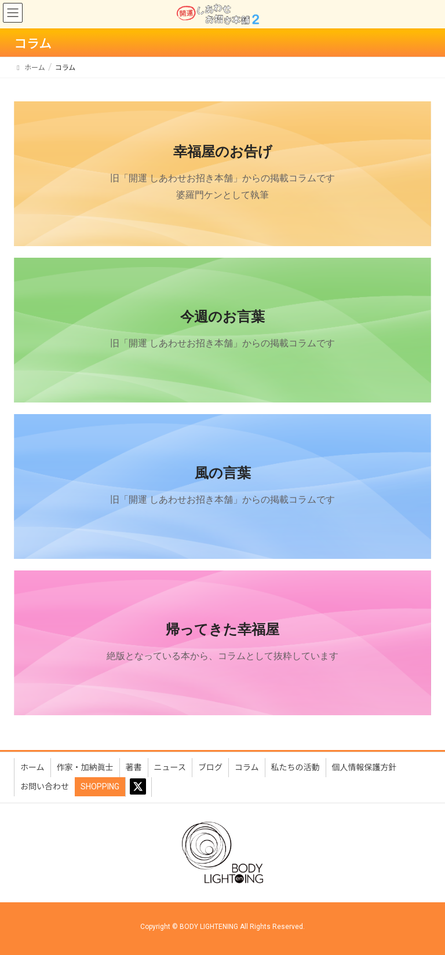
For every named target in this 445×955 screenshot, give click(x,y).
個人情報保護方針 (364, 767)
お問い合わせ (44, 786)
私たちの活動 (295, 767)
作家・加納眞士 (85, 767)
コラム (247, 767)
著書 (134, 767)
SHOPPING (100, 786)
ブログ (210, 767)
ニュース (170, 767)
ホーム (32, 767)
